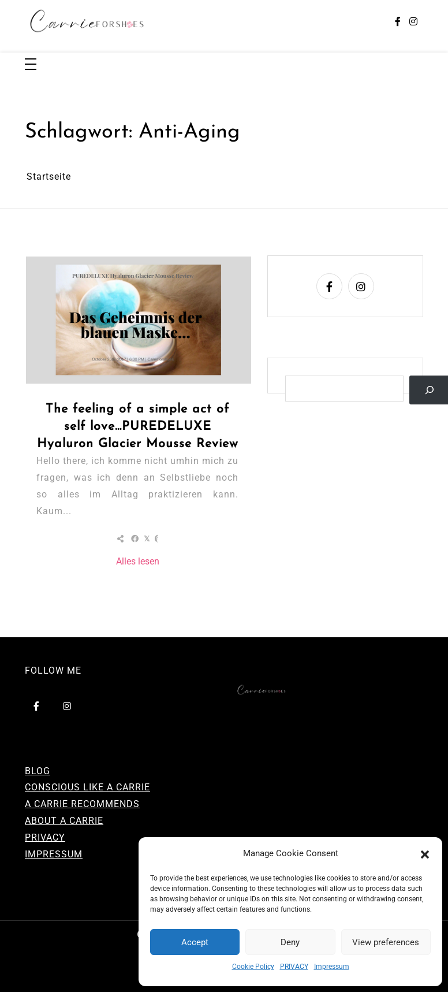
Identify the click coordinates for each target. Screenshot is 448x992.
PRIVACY (294, 967)
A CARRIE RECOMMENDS (82, 803)
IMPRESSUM (54, 854)
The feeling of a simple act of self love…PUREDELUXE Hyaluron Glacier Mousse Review (137, 426)
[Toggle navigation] (30, 65)
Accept (194, 942)
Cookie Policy (253, 967)
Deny (290, 942)
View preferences (385, 942)
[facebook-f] (398, 22)
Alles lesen (137, 561)
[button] (425, 854)
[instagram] (413, 22)
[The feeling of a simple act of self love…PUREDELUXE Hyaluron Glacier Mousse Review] (138, 320)
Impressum (331, 967)
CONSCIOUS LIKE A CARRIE (87, 787)
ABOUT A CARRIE (64, 820)
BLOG (37, 771)
